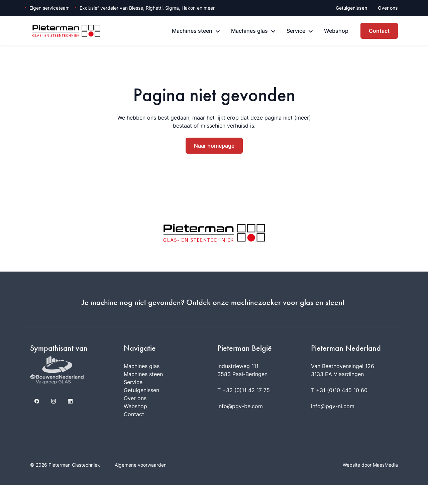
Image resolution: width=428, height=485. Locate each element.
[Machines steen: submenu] (217, 31)
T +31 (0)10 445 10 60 (339, 390)
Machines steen (192, 30)
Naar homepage (214, 145)
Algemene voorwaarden (141, 465)
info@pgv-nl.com (332, 406)
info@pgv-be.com (240, 406)
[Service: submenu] (310, 31)
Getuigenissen (351, 8)
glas (306, 302)
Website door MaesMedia (370, 465)
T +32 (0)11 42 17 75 (243, 390)
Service (296, 30)
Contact (379, 30)
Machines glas (249, 30)
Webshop (336, 30)
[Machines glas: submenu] (273, 31)
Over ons (388, 8)
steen (333, 302)
